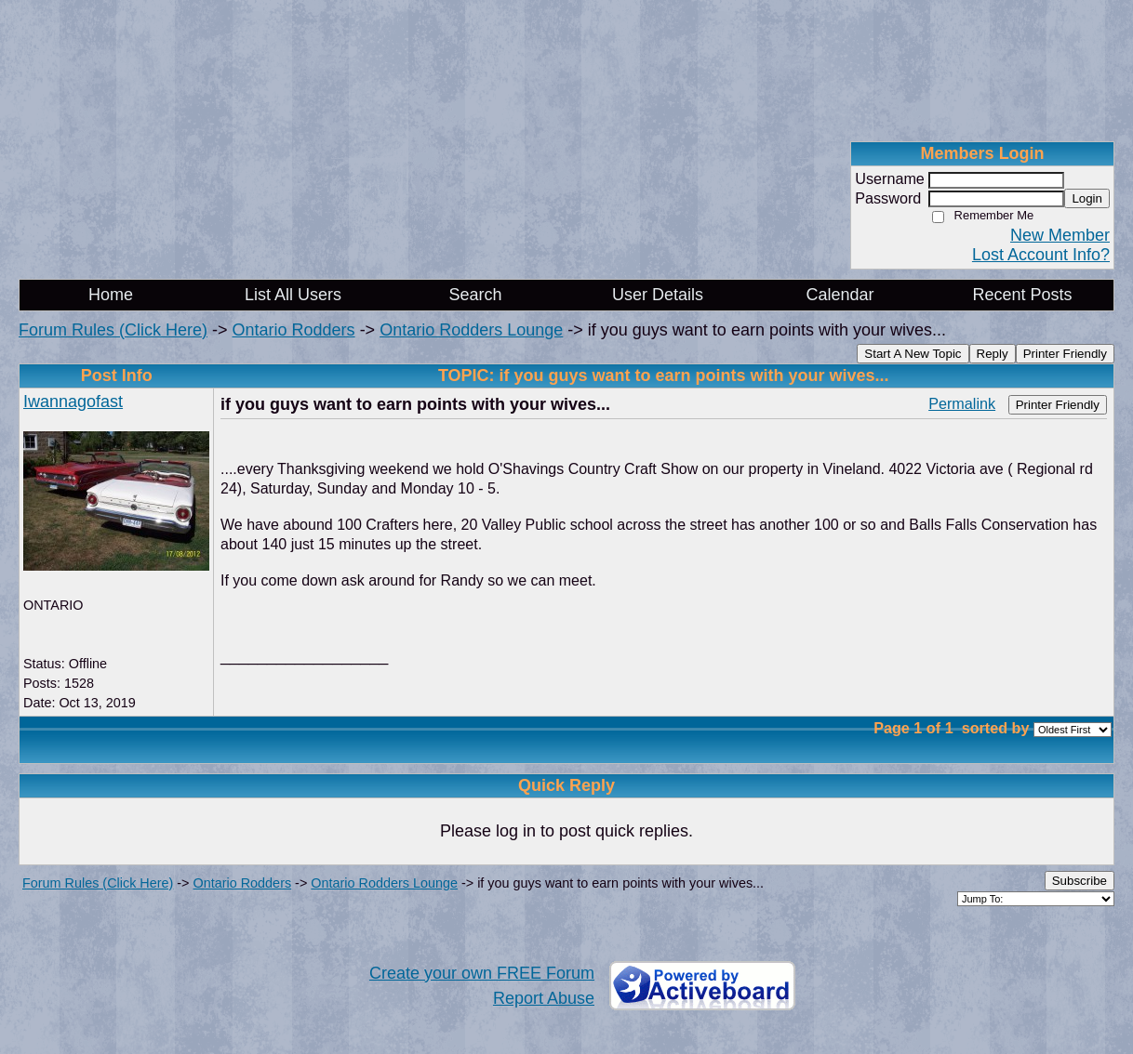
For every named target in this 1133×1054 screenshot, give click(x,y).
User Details (657, 294)
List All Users (293, 294)
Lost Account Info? (1041, 254)
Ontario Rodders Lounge (471, 330)
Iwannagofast (73, 401)
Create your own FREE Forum (481, 973)
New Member (1060, 235)
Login (1087, 198)
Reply (992, 354)
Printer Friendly (1065, 354)
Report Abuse (543, 998)
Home (110, 294)
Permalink (961, 403)
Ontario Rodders (294, 330)
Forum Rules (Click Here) (113, 330)
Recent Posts (1022, 294)
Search (474, 294)
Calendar (839, 294)
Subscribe (1079, 881)
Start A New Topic (912, 354)
